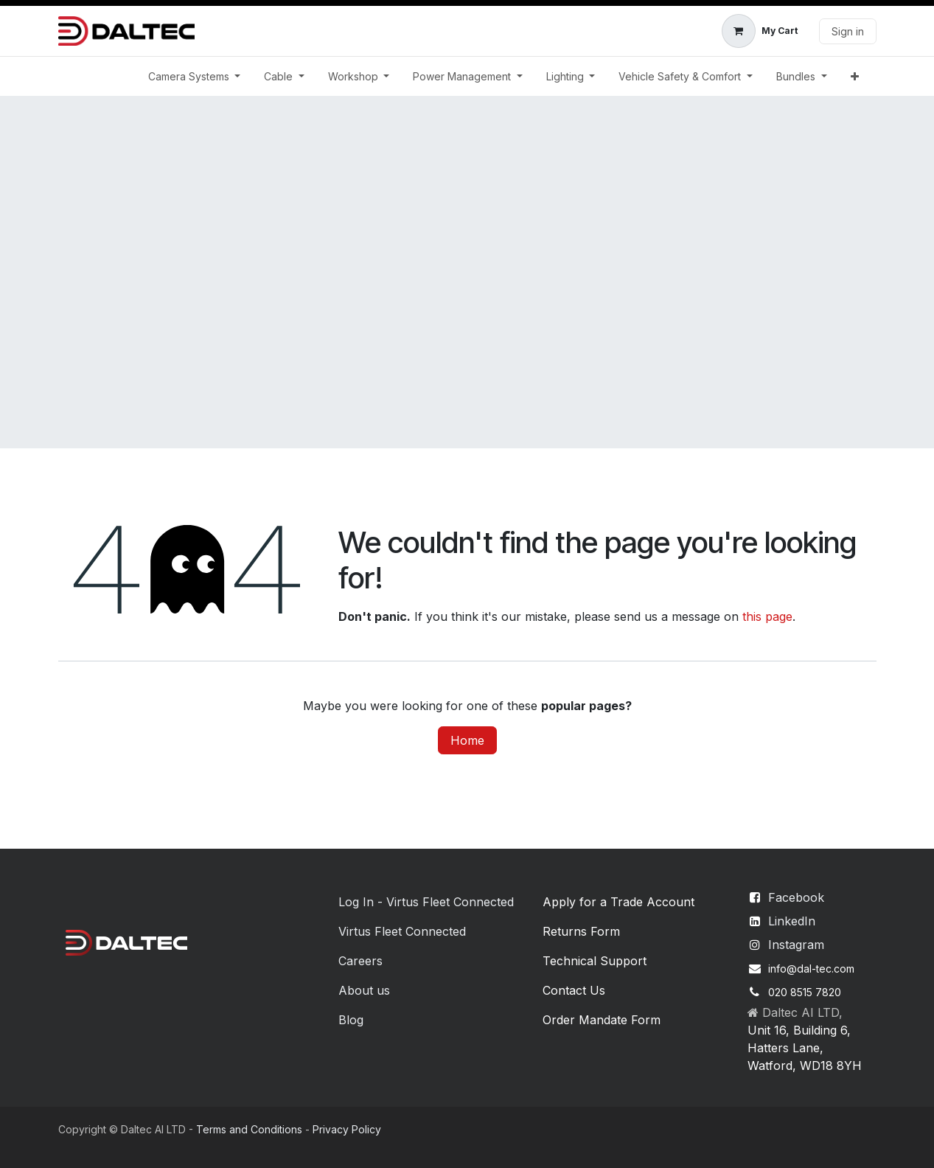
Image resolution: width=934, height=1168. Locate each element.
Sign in (848, 31)
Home (467, 740)
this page (767, 616)
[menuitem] (194, 76)
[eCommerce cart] (759, 31)
